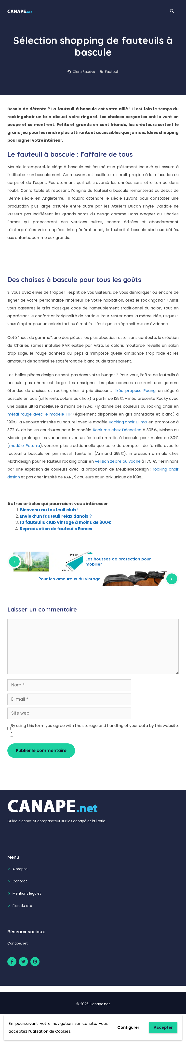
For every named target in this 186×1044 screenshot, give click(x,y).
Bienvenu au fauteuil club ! (49, 510)
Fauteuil (112, 71)
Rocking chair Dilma (128, 422)
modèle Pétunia (24, 445)
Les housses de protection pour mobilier (118, 561)
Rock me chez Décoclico (117, 430)
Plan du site (22, 905)
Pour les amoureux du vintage (70, 578)
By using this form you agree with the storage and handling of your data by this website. (95, 730)
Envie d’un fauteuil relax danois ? (56, 516)
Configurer (128, 1027)
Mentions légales (27, 893)
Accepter (163, 1027)
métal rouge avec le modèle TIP (39, 414)
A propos (20, 868)
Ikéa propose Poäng (135, 390)
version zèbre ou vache (118, 461)
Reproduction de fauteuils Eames (56, 529)
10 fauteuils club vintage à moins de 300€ (65, 522)
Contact (20, 881)
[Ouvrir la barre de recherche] (172, 11)
